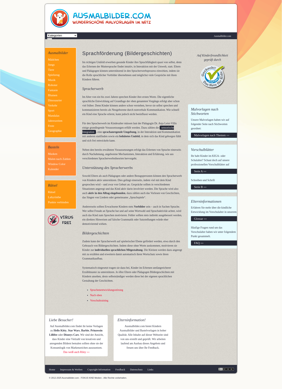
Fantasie (53, 90)
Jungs (51, 64)
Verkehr (52, 105)
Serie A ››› (200, 171)
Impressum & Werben (71, 369)
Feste (51, 125)
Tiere (51, 69)
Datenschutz (136, 369)
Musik (51, 80)
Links (150, 369)
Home (52, 369)
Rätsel (51, 192)
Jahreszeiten (55, 120)
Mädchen (53, 59)
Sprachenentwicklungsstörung (106, 289)
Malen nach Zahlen (59, 158)
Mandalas (53, 115)
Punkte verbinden (58, 202)
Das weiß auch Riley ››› (76, 352)
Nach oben (96, 295)
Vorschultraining (99, 300)
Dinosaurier (55, 100)
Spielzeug (54, 74)
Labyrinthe (54, 197)
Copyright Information (98, 369)
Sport (51, 110)
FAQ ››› (198, 243)
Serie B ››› (200, 187)
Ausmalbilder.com (222, 36)
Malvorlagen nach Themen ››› (211, 135)
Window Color (56, 164)
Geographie (55, 130)
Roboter (52, 85)
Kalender (53, 169)
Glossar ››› (200, 218)
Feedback (120, 369)
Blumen (52, 95)
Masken (52, 153)
